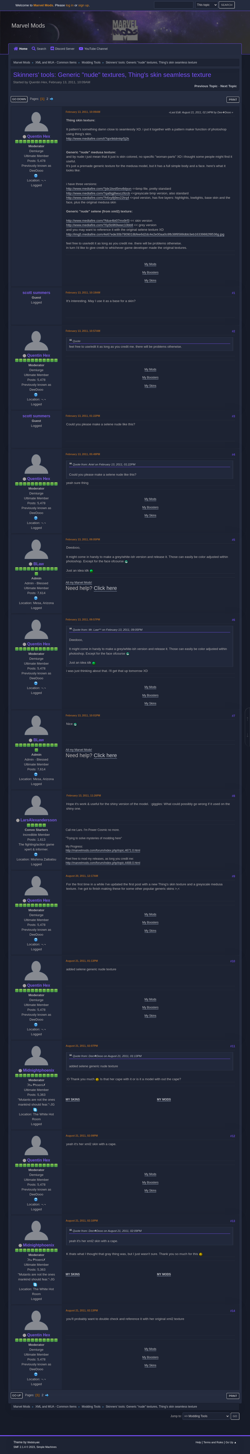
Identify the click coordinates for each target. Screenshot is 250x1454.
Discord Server (62, 49)
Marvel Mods (28, 25)
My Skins (150, 280)
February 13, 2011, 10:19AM (83, 292)
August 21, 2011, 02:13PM (82, 1310)
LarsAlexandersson (39, 820)
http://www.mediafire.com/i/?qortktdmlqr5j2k (97, 138)
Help (198, 1442)
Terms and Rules (213, 1442)
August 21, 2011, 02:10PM (82, 1220)
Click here (105, 588)
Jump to (175, 1416)
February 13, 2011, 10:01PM (83, 715)
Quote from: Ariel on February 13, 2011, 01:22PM (104, 464)
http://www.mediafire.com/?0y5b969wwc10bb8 (99, 225)
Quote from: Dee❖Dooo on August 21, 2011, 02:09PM (107, 1230)
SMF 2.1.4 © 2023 (24, 1446)
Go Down (19, 99)
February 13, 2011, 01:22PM (83, 415)
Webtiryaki (33, 1442)
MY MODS (164, 1099)
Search (39, 49)
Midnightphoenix (38, 1070)
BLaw (38, 564)
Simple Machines (47, 1446)
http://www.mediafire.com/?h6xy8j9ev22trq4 (97, 197)
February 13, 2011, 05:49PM (83, 454)
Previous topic (206, 86)
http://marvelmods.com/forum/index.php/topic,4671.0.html (103, 850)
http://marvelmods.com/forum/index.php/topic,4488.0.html (103, 863)
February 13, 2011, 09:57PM (83, 619)
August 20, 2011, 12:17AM (82, 875)
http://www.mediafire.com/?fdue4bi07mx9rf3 (97, 220)
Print (233, 99)
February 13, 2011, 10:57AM (83, 330)
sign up (83, 5)
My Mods (150, 264)
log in (70, 5)
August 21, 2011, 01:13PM (82, 960)
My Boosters (150, 272)
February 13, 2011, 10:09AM (83, 111)
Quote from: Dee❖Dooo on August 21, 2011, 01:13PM (107, 1055)
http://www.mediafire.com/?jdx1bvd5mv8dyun (98, 188)
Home (20, 49)
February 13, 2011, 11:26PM (83, 795)
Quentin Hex (38, 136)
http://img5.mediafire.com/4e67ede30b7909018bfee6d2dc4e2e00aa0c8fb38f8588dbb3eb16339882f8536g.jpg (145, 234)
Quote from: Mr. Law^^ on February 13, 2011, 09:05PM (107, 629)
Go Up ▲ (231, 1442)
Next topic (228, 86)
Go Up (16, 1395)
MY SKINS (73, 1099)
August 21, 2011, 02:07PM (82, 1045)
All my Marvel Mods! (79, 582)
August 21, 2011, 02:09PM (82, 1135)
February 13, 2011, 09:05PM (83, 539)
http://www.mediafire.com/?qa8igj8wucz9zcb (98, 193)
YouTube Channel (93, 49)
